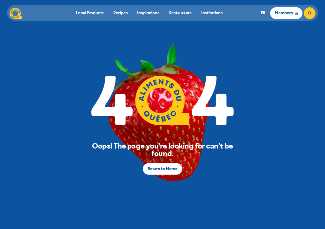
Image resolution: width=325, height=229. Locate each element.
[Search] (309, 13)
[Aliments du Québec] (16, 13)
